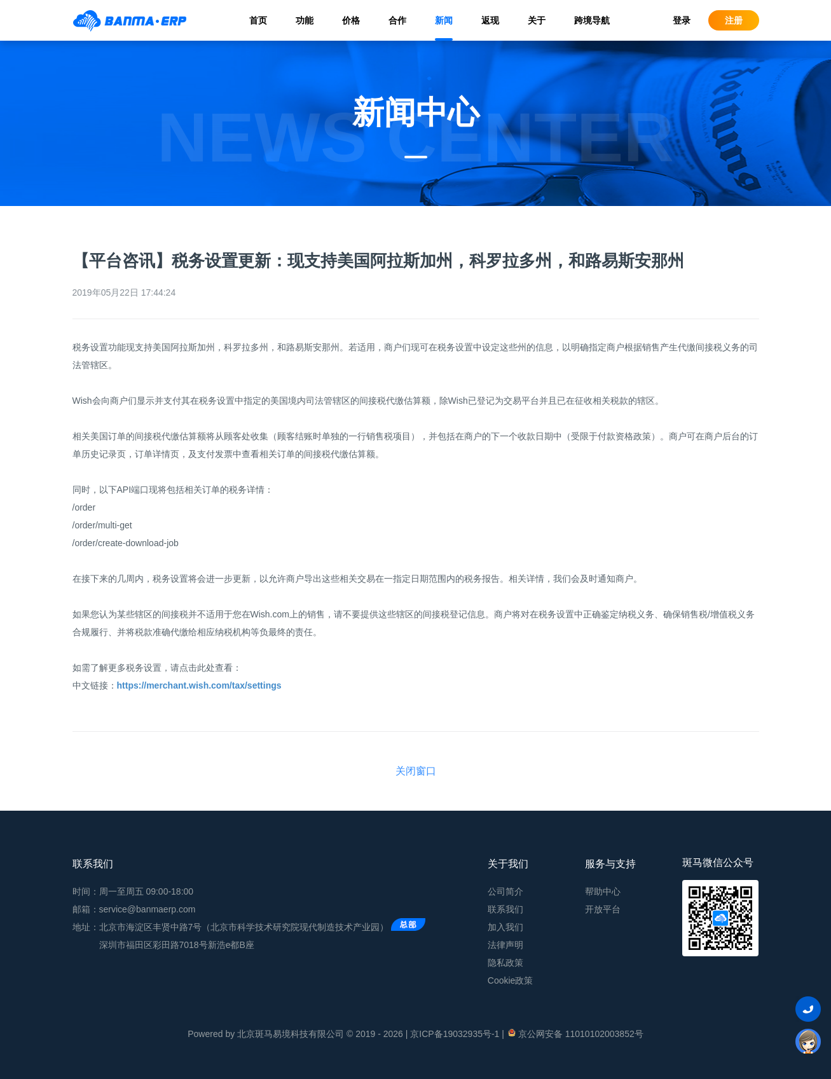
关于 (537, 20)
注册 (734, 20)
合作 (397, 20)
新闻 (444, 20)
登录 (681, 20)
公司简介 (505, 891)
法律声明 (505, 945)
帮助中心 (603, 891)
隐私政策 (505, 963)
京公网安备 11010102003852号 (575, 1033)
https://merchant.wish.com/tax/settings (199, 685)
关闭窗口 (415, 771)
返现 (490, 20)
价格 (351, 20)
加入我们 (505, 927)
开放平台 (603, 909)
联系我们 (505, 909)
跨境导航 (592, 20)
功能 (304, 20)
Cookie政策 (510, 980)
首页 (258, 20)
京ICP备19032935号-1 (454, 1034)
